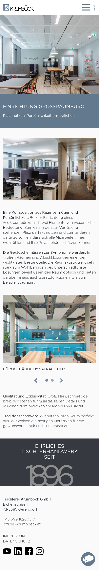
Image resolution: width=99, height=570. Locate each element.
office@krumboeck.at (22, 524)
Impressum (14, 536)
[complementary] (88, 559)
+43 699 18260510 (19, 519)
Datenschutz (16, 541)
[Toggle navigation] (89, 7)
